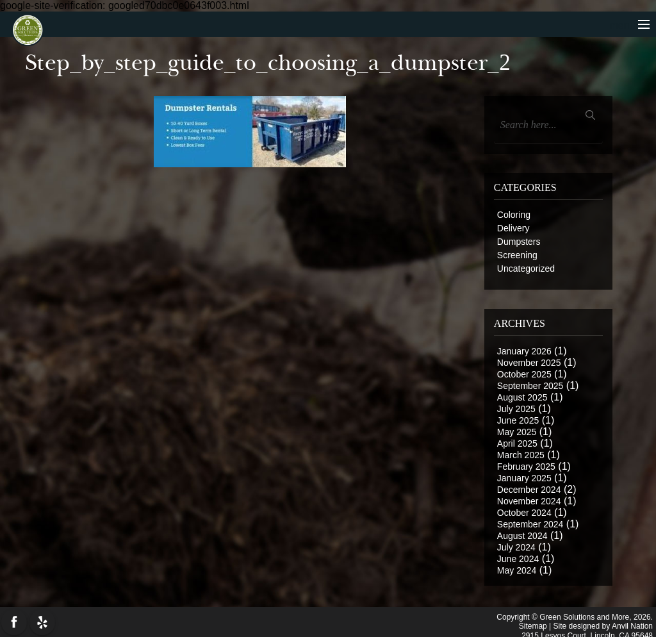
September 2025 (530, 386)
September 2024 (530, 524)
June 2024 (518, 559)
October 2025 (524, 374)
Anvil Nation (632, 624)
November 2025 (529, 363)
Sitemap (533, 624)
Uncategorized (526, 268)
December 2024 (529, 489)
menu (630, 25)
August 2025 (522, 397)
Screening (517, 255)
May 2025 (516, 432)
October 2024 (524, 513)
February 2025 (526, 466)
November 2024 (529, 501)
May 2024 (516, 570)
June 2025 (518, 420)
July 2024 (516, 547)
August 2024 (522, 536)
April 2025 (517, 443)
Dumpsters (519, 241)
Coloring (513, 215)
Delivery (513, 228)
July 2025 (516, 409)
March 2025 (521, 455)
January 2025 (524, 478)
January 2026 (524, 351)
